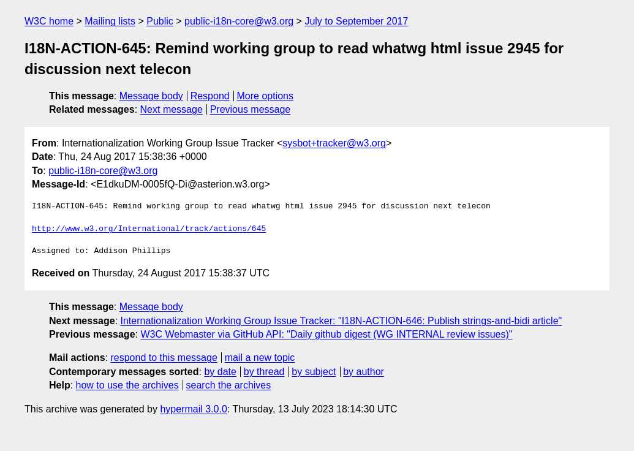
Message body (151, 96)
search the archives (228, 385)
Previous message (250, 109)
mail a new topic (260, 357)
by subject (314, 371)
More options (265, 96)
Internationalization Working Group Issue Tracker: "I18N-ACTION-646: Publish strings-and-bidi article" (341, 321)
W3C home (49, 21)
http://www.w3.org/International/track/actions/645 (149, 229)
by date (220, 371)
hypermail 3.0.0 (193, 409)
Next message (171, 109)
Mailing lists (110, 21)
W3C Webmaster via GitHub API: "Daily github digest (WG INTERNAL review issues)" (326, 334)
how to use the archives (127, 385)
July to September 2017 (356, 21)
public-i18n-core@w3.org (238, 21)
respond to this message (163, 357)
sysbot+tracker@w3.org (334, 143)
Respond (210, 96)
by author (363, 371)
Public (159, 21)
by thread (264, 371)
